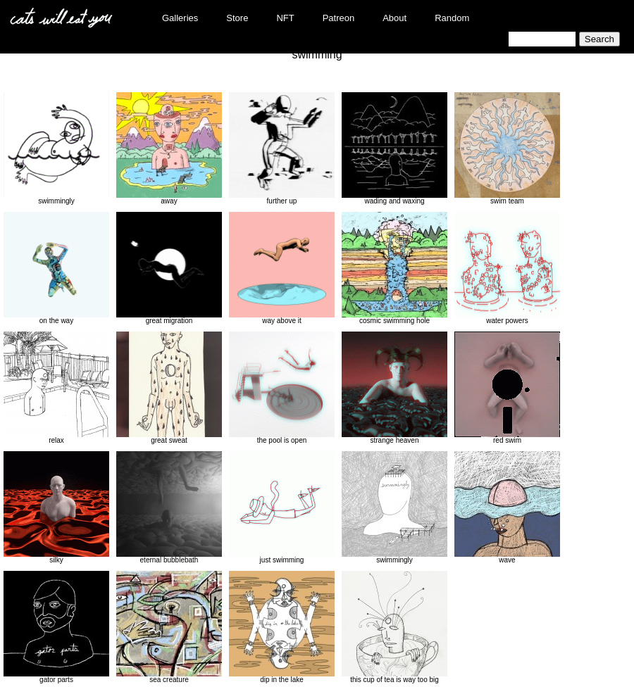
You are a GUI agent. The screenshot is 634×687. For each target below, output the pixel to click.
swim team (507, 148)
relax (56, 388)
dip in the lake (282, 627)
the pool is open (282, 388)
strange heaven (394, 388)
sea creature (169, 627)
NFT (285, 18)
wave (507, 507)
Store (237, 18)
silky (56, 507)
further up (282, 148)
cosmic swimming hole (394, 268)
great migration (169, 268)
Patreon (339, 18)
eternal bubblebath (169, 507)
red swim (507, 388)
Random (452, 18)
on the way (56, 268)
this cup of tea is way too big (394, 627)
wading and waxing (394, 148)
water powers (507, 268)
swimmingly (56, 148)
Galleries (180, 18)
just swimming (282, 507)
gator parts (56, 627)
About (394, 18)
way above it (282, 268)
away (169, 148)
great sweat (169, 388)
